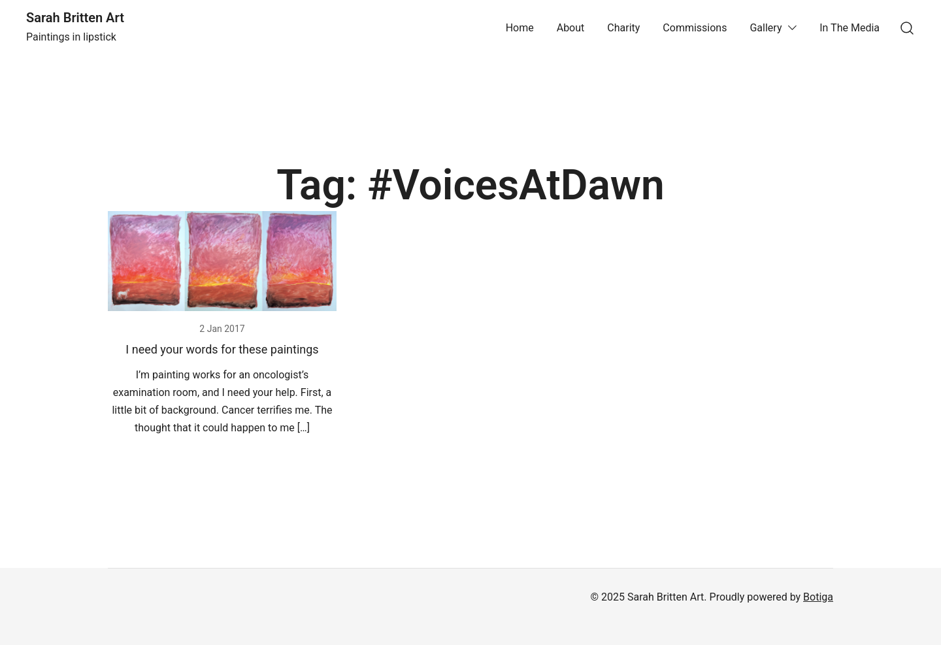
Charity (623, 28)
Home (520, 28)
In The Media (849, 28)
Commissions (695, 28)
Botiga (818, 597)
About (571, 28)
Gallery (766, 28)
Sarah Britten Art (75, 17)
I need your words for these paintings (221, 349)
